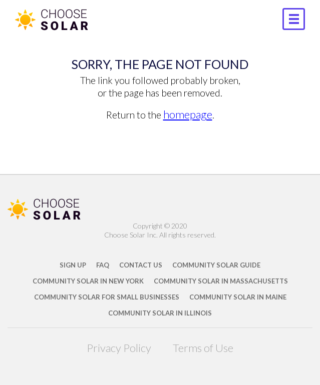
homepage (187, 114)
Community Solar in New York (88, 281)
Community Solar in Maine (237, 297)
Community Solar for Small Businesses (106, 297)
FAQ (102, 265)
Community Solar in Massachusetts (221, 281)
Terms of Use (203, 347)
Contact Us (140, 265)
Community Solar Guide (216, 265)
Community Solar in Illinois (160, 313)
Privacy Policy (119, 347)
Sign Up (73, 265)
